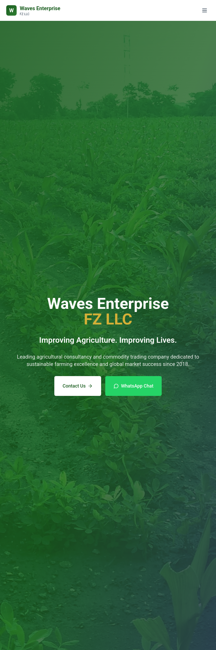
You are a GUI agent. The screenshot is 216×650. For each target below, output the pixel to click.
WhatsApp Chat (133, 386)
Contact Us (78, 386)
